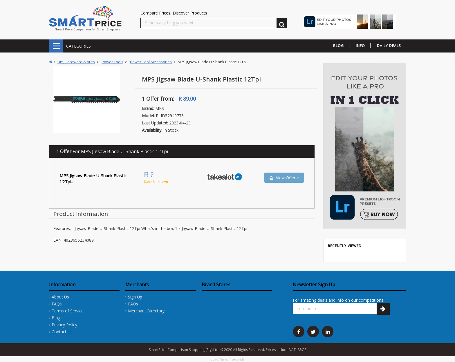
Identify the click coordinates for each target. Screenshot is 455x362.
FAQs (57, 304)
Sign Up (135, 297)
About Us (60, 297)
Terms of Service (68, 311)
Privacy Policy (64, 324)
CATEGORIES (56, 46)
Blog (56, 318)
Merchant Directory (146, 311)
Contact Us (62, 331)
